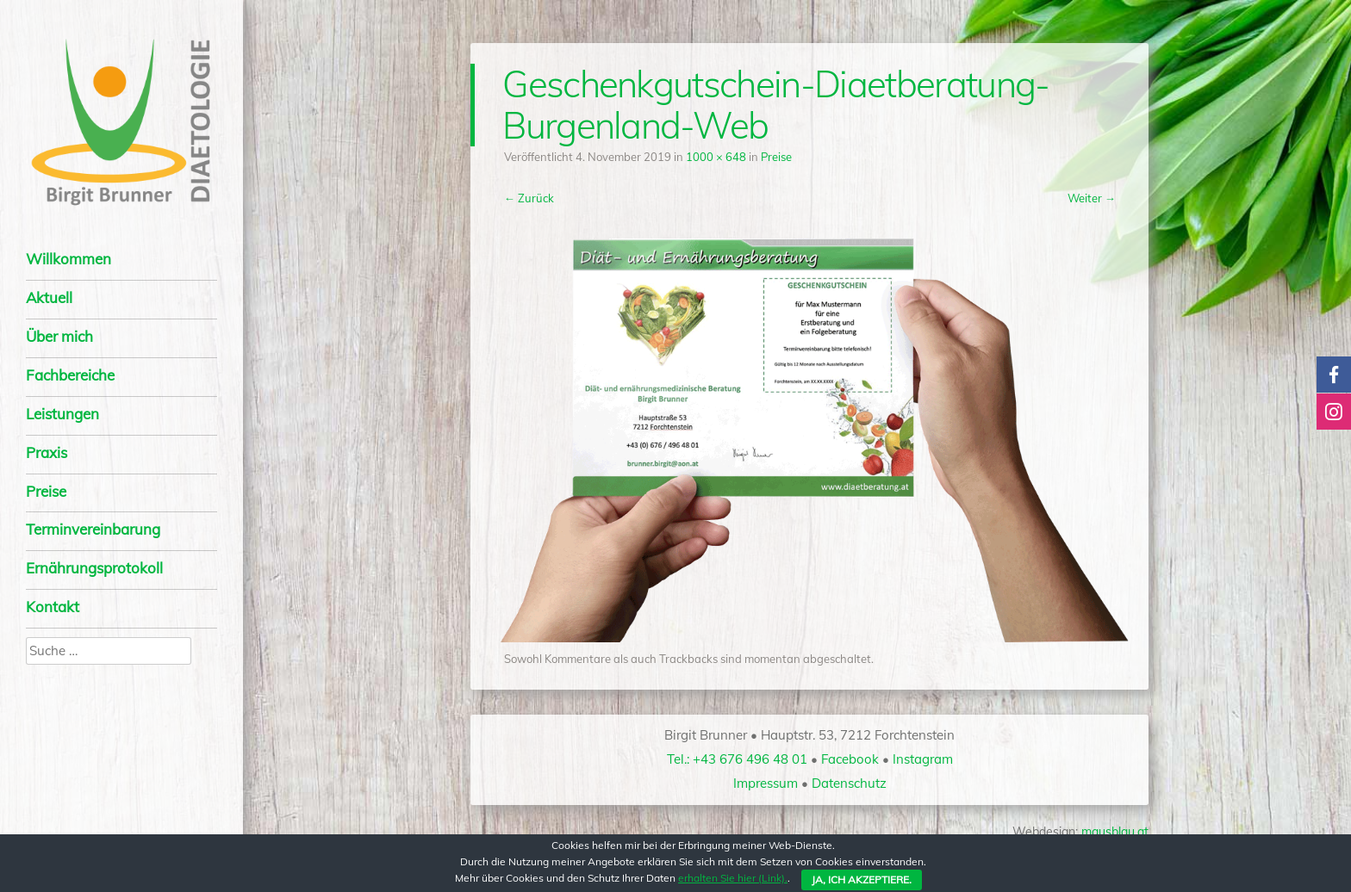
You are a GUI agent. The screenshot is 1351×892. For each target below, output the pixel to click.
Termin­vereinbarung (93, 529)
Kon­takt (52, 607)
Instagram (923, 759)
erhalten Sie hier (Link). (733, 877)
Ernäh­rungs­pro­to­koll (94, 568)
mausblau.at (1115, 831)
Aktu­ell (49, 297)
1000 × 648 (716, 157)
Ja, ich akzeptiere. (862, 879)
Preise (46, 491)
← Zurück (529, 198)
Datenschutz (849, 783)
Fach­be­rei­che (70, 375)
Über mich (59, 336)
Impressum (765, 783)
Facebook (850, 759)
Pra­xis (46, 452)
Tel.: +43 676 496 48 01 (737, 759)
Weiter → (1092, 198)
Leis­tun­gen (62, 414)
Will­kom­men (68, 259)
